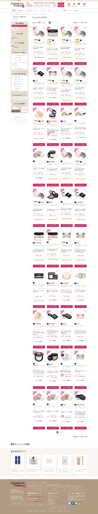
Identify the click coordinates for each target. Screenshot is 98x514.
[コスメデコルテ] (78, 47)
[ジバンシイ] (35, 86)
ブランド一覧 (28, 10)
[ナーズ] (62, 329)
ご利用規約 (43, 511)
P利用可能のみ (15, 47)
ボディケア (49, 10)
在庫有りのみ (15, 38)
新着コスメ (14, 10)
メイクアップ (42, 10)
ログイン (61, 3)
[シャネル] (49, 167)
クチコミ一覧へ (19, 121)
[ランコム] (35, 369)
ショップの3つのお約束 (37, 489)
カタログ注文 (84, 5)
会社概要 (60, 511)
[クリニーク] (63, 248)
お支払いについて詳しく (58, 507)
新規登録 (61, 6)
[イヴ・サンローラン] (51, 329)
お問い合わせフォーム (19, 503)
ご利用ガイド (76, 10)
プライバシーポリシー (51, 511)
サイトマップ (67, 511)
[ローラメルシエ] (50, 47)
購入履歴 (69, 5)
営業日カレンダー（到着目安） (37, 504)
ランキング (69, 10)
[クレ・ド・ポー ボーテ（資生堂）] (38, 289)
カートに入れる (39, 63)
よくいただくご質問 (75, 489)
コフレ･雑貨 (63, 10)
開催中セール (21, 10)
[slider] (12, 105)
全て (13, 36)
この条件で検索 (16, 110)
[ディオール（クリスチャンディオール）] (38, 330)
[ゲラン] (76, 126)
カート (78, 5)
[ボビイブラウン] (50, 128)
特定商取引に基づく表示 (33, 511)
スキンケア (35, 10)
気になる (74, 5)
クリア (24, 111)
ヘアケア (56, 10)
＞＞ (57, 22)
